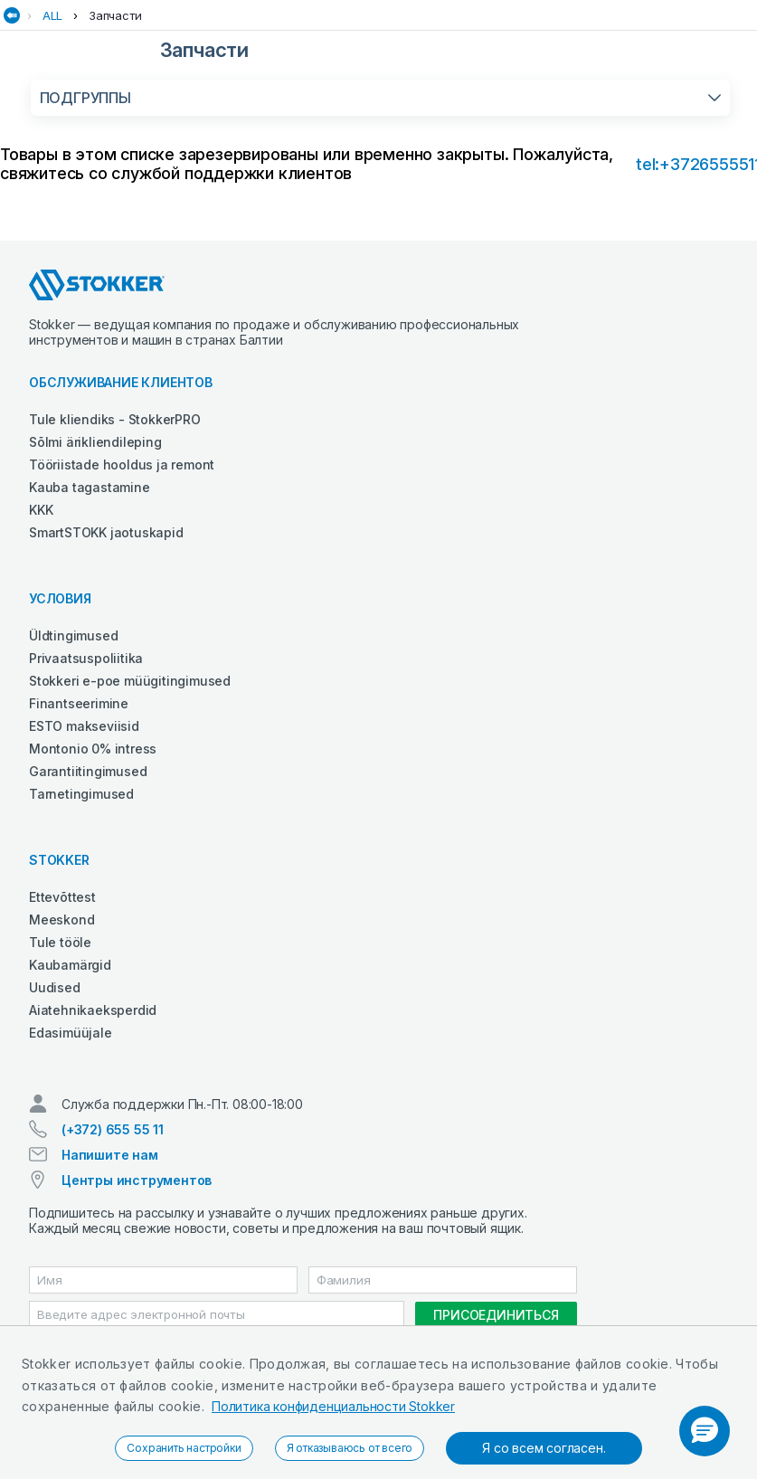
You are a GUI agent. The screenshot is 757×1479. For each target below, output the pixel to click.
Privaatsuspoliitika (86, 658)
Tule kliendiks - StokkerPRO (115, 419)
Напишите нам (110, 1154)
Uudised (54, 987)
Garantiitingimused (88, 771)
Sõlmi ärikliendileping (95, 442)
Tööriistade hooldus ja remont (121, 464)
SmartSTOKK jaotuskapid (106, 532)
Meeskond (61, 919)
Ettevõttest (62, 897)
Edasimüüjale (70, 1032)
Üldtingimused (73, 635)
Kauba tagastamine (89, 487)
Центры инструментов (137, 1180)
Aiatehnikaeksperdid (92, 1010)
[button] (704, 1431)
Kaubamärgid (70, 964)
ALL (52, 15)
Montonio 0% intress (92, 748)
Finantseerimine (78, 703)
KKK (40, 509)
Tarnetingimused (81, 793)
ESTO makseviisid (84, 726)
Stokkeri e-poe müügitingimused (130, 680)
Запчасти (115, 15)
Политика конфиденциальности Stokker (333, 1406)
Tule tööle (60, 942)
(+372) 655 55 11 (113, 1129)
